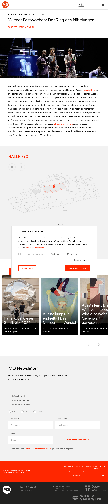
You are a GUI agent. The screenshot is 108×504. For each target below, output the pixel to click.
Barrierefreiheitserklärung (94, 472)
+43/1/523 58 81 (31, 487)
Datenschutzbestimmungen (38, 448)
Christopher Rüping (63, 124)
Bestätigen (27, 268)
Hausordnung (74, 472)
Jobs (103, 475)
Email (14, 434)
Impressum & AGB (72, 467)
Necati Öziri (89, 90)
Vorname (15, 419)
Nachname (63, 419)
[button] (98, 344)
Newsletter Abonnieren (77, 440)
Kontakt (76, 475)
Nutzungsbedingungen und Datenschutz (93, 467)
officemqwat (26, 490)
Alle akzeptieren (77, 268)
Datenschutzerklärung (35, 247)
